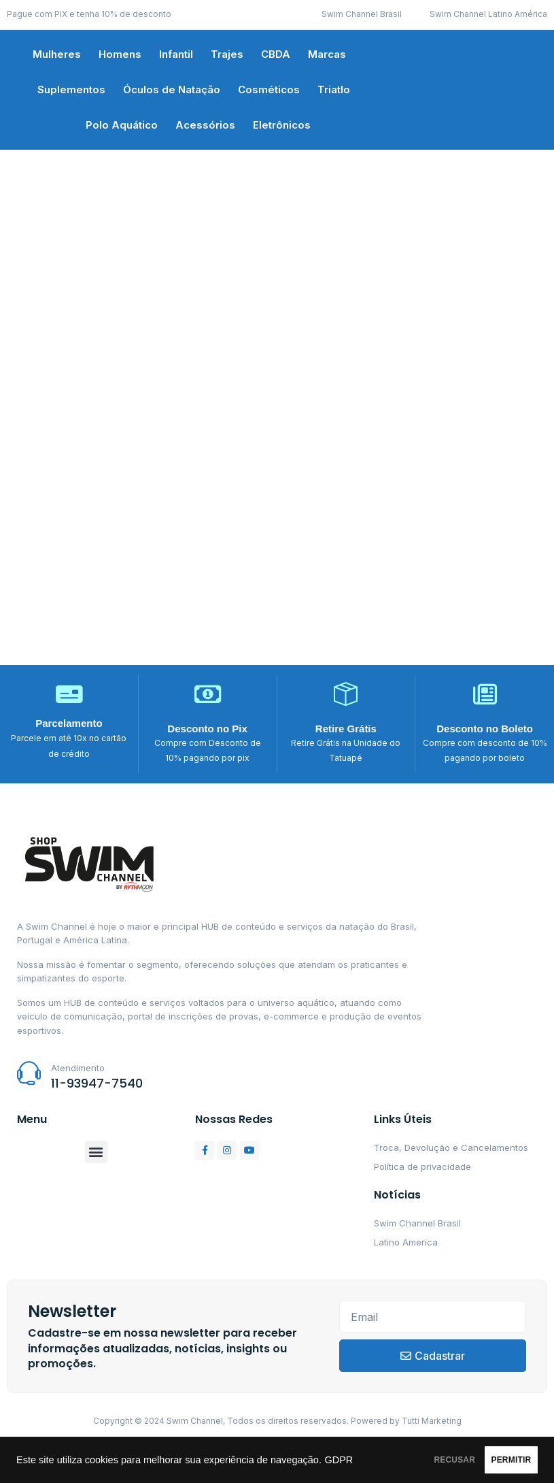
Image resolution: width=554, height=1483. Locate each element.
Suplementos (71, 89)
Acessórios (205, 124)
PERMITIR (494, 1457)
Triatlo (333, 89)
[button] (96, 1152)
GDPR (84, 1465)
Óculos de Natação (171, 89)
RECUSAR (403, 1457)
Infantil (176, 54)
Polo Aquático (122, 124)
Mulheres (57, 54)
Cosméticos (269, 89)
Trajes (227, 54)
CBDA (275, 54)
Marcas (327, 54)
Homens (120, 54)
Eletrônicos (282, 124)
